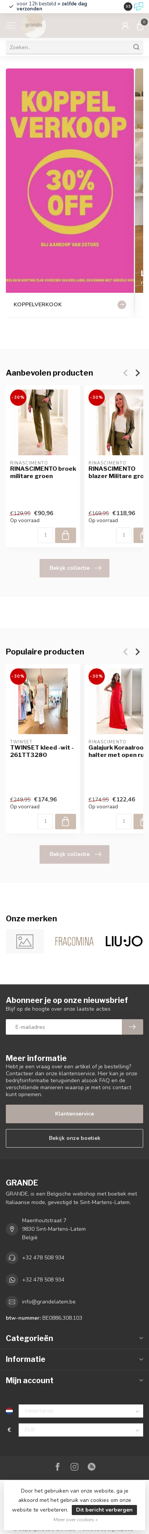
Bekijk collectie (75, 568)
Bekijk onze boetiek (74, 1138)
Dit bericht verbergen (104, 1510)
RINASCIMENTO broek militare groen (43, 472)
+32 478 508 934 (43, 1257)
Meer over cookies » (76, 1519)
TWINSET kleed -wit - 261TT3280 (42, 751)
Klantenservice (74, 1113)
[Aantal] (45, 535)
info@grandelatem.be (49, 1301)
